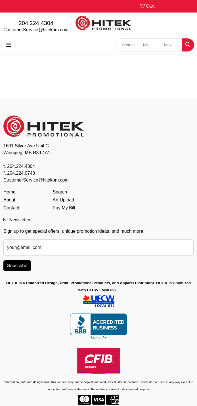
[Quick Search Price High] (171, 44)
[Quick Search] (127, 44)
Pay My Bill (64, 207)
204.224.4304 (36, 23)
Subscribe (17, 265)
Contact (11, 207)
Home (9, 191)
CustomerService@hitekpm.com (36, 29)
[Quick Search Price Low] (150, 44)
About (9, 199)
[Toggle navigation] (9, 45)
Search (60, 191)
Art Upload (63, 199)
